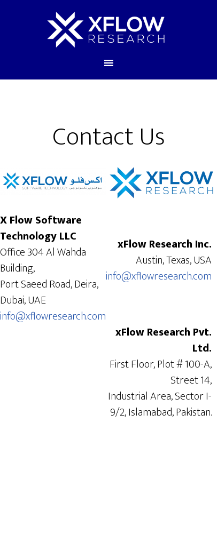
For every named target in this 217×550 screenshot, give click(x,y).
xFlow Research (105, 28)
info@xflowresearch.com (53, 316)
